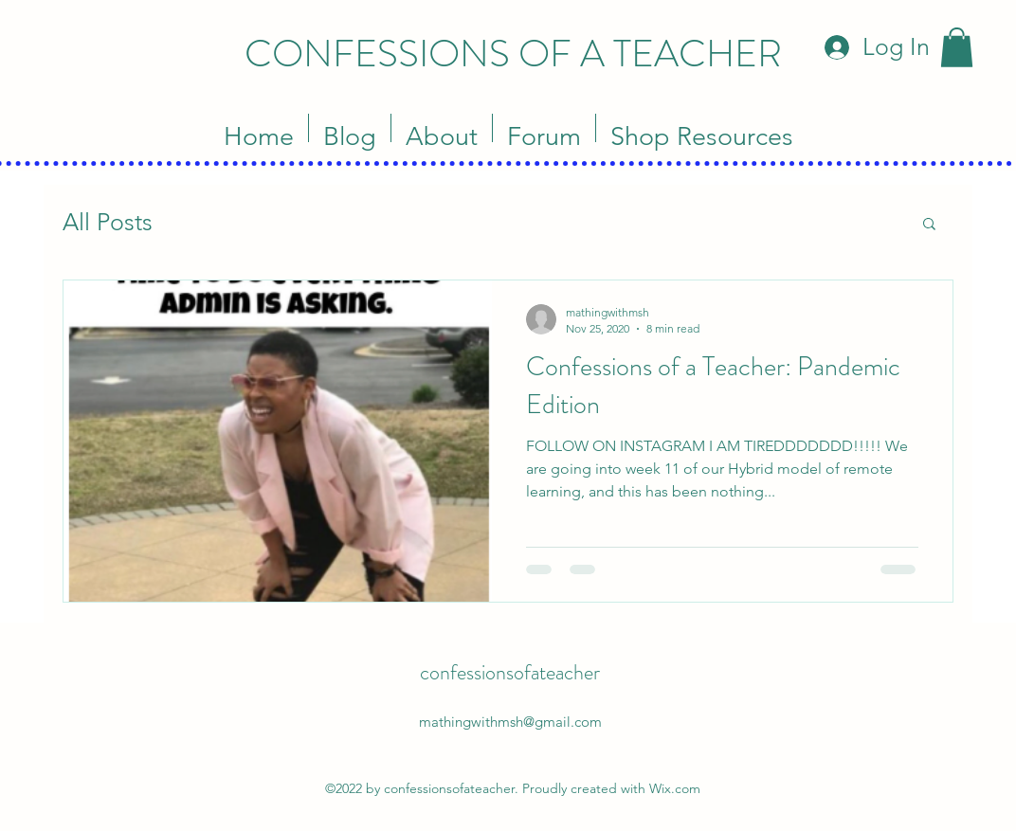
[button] (956, 47)
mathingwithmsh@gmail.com (510, 722)
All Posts (108, 222)
